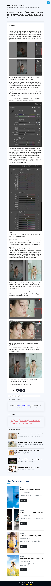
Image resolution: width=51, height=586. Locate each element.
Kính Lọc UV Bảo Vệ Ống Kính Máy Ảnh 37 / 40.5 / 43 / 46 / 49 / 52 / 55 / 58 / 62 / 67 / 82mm (31, 459)
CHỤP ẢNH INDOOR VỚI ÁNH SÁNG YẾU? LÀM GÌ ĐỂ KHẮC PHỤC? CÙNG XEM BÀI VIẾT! (29, 536)
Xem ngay (22, 500)
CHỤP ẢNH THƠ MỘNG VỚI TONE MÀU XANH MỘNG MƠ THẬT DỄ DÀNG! (31, 490)
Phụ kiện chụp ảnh (25, 423)
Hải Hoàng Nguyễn (28, 584)
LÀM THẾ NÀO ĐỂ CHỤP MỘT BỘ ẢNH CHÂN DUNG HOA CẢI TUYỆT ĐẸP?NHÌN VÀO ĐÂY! (31, 558)
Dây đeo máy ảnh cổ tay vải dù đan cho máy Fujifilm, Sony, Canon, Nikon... (29, 467)
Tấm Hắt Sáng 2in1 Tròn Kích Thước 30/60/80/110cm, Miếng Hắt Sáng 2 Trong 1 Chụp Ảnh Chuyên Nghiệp (30, 450)
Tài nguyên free (23, 420)
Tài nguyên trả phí (15, 423)
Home (8, 5)
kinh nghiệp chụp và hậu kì (18, 5)
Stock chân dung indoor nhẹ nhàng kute (30, 442)
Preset (16, 420)
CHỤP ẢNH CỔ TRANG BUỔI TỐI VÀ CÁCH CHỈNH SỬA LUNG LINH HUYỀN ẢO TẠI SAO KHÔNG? (31, 513)
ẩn (31, 423)
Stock (12, 420)
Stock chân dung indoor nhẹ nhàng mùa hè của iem (31, 434)
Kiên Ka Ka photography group (25, 405)
